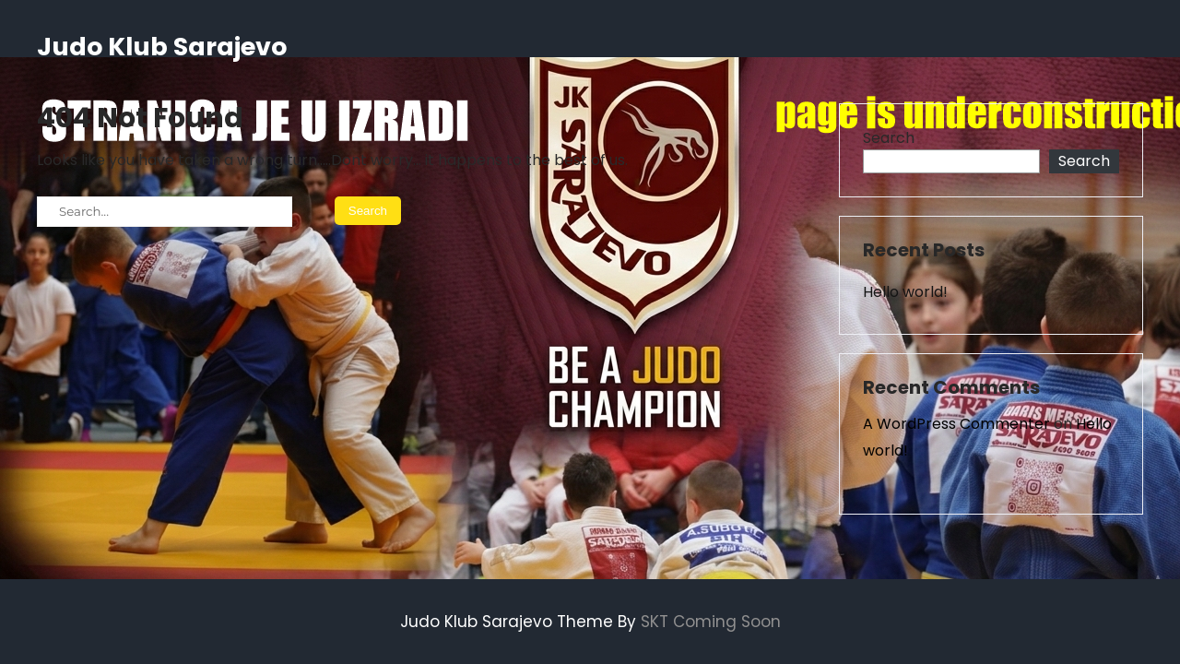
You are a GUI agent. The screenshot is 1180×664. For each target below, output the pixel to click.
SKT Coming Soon (711, 622)
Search (888, 137)
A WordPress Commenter (956, 423)
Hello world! (905, 291)
